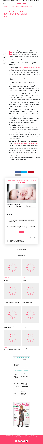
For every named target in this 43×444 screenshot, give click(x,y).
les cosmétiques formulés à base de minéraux (26, 143)
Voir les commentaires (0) (21, 249)
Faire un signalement (32, 435)
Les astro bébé (16, 390)
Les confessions (25, 367)
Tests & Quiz (16, 393)
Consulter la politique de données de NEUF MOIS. (14, 240)
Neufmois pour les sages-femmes (30, 436)
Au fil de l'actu (24, 324)
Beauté (13, 6)
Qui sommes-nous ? (9, 435)
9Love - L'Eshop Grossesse (20, 0)
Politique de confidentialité (17, 436)
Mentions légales (24, 435)
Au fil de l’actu (24, 359)
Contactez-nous (17, 435)
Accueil (4, 6)
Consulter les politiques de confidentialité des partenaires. (16, 241)
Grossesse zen (8, 6)
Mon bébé (23, 277)
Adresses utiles (8, 436)
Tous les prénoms (24, 373)
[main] (21, 220)
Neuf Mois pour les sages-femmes (9, 0)
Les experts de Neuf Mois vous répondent (16, 364)
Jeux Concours (16, 367)
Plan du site (21, 437)
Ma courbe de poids (24, 376)
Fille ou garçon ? (17, 383)
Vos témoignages (25, 363)
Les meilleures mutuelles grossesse (32, 0)
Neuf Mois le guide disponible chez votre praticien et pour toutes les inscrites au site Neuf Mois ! (21, 428)
